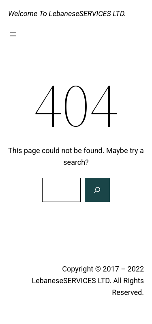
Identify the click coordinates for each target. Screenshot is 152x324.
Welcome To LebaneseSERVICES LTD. (67, 13)
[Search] (97, 190)
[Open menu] (13, 34)
